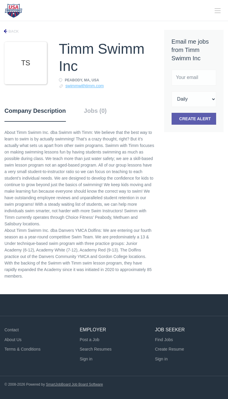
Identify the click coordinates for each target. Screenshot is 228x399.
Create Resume (169, 349)
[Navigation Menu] (218, 10)
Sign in (86, 359)
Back (13, 31)
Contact (11, 329)
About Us (13, 339)
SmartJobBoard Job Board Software (74, 384)
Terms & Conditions (22, 349)
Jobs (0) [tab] (95, 110)
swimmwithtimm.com (84, 85)
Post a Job (89, 339)
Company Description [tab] (35, 110)
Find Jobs (164, 339)
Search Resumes (95, 349)
